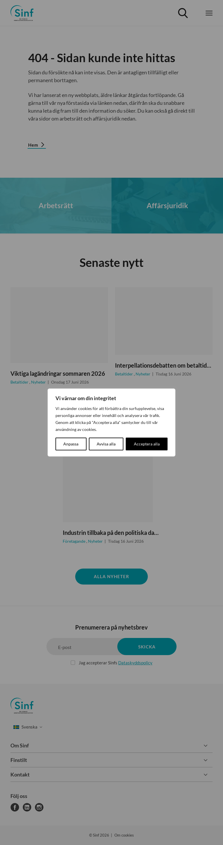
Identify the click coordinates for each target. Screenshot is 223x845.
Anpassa (70, 443)
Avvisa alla (106, 443)
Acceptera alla (147, 443)
